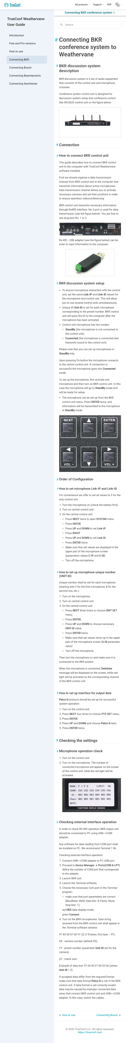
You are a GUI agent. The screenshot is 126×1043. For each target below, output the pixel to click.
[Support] (98, 5)
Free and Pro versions (22, 43)
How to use (16, 51)
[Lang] (118, 4)
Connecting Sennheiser (23, 83)
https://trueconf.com (90, 1032)
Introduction (16, 35)
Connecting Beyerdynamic (25, 75)
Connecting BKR (19, 59)
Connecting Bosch (20, 67)
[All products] (82, 5)
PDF (109, 5)
